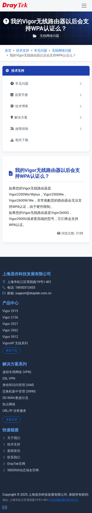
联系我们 (11, 457)
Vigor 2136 (10, 317)
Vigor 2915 (10, 311)
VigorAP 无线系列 (15, 343)
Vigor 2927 (10, 324)
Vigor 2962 (10, 330)
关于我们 (11, 438)
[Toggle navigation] (84, 5)
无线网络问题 (46, 36)
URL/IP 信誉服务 (14, 411)
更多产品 (11, 350)
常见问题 (40, 50)
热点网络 (8, 404)
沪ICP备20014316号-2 (64, 500)
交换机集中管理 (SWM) (19, 391)
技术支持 (22, 50)
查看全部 (11, 419)
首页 (8, 50)
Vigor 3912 (10, 337)
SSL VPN (8, 378)
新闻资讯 (11, 451)
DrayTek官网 (13, 464)
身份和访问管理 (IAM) (18, 385)
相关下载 (19, 140)
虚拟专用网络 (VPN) (16, 372)
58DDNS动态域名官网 (20, 470)
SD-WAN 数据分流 (15, 398)
